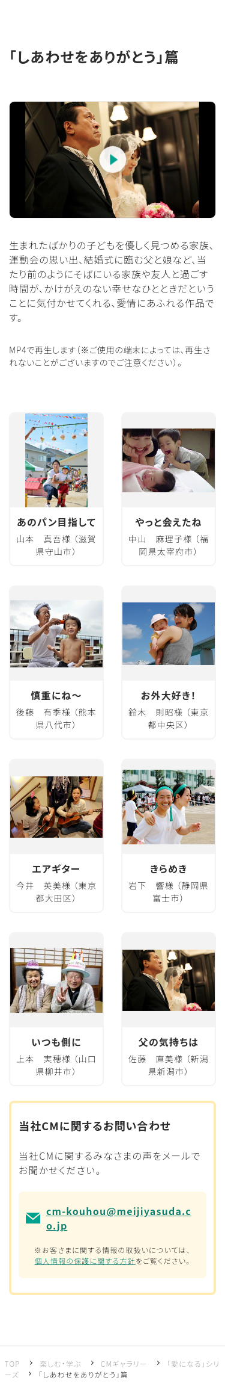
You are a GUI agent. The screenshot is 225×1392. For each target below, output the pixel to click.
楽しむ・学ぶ (61, 1363)
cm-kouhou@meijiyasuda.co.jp (118, 1218)
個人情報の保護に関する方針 (85, 1260)
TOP (12, 1363)
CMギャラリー (124, 1363)
